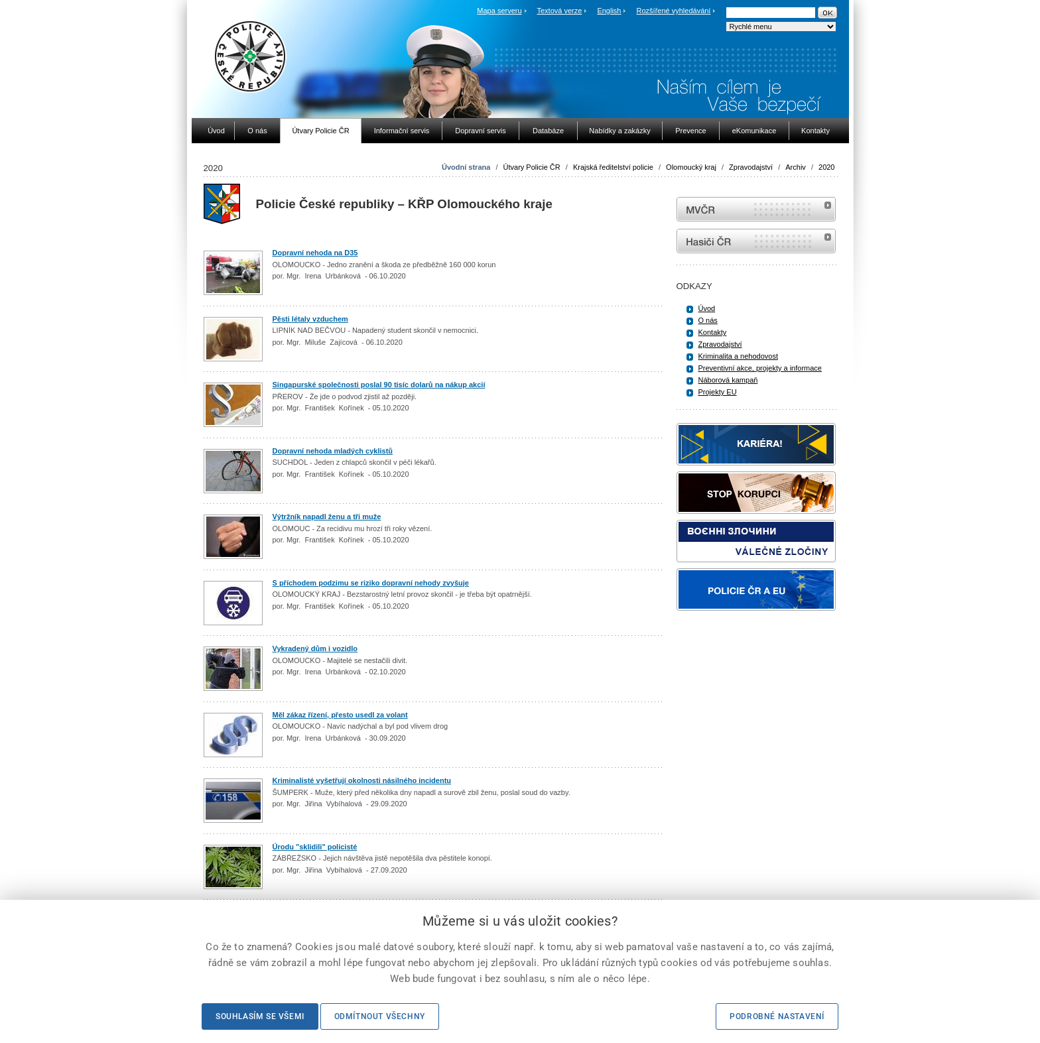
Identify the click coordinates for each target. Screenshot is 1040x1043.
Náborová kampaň (728, 380)
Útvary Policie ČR (531, 167)
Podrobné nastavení (777, 1016)
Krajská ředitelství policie (613, 167)
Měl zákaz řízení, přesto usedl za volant (340, 715)
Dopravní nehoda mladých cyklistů (333, 451)
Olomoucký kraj (691, 167)
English (609, 11)
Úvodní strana (466, 167)
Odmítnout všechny (379, 1016)
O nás (708, 320)
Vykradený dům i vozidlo (315, 648)
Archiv (795, 167)
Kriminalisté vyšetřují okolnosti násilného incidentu (362, 780)
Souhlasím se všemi (260, 1016)
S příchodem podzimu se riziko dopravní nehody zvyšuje (371, 583)
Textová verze (559, 11)
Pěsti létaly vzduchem (310, 319)
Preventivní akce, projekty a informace (760, 368)
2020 (826, 167)
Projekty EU (717, 392)
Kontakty (712, 332)
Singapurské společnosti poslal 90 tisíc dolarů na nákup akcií (379, 385)
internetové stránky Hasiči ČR (756, 241)
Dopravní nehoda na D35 (315, 253)
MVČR (756, 209)
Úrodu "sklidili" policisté (315, 847)
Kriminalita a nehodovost (738, 356)
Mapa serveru (499, 11)
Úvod (707, 308)
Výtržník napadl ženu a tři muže (327, 517)
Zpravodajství (751, 167)
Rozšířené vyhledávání (674, 11)
